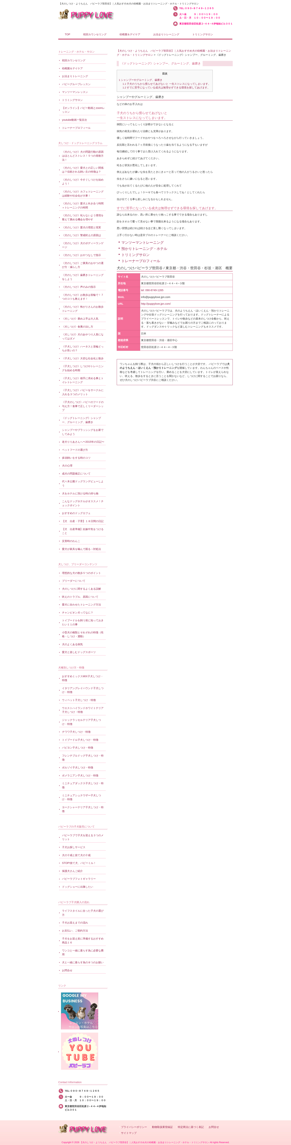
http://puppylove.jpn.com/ (156, 303)
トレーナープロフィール (140, 261)
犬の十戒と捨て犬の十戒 (76, 855)
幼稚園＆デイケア (72, 68)
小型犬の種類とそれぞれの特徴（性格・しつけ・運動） (83, 634)
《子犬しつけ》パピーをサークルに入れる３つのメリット (83, 392)
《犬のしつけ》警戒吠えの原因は (81, 235)
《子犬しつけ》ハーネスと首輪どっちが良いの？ (83, 348)
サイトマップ (129, 1133)
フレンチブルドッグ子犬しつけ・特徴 (83, 757)
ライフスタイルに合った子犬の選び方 (83, 912)
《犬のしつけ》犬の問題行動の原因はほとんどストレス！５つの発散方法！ (83, 155)
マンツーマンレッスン (75, 91)
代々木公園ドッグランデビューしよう (83, 483)
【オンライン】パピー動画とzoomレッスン (83, 110)
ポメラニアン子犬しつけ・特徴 (80, 775)
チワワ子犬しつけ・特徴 (76, 731)
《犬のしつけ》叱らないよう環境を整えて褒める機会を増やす (83, 217)
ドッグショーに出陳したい (77, 886)
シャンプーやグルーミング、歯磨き (140, 80)
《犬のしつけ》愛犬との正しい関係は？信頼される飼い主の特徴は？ (83, 169)
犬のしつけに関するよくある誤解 (81, 588)
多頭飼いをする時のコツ (76, 457)
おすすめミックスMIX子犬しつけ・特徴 (82, 678)
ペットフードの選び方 (75, 449)
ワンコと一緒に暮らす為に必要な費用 (83, 952)
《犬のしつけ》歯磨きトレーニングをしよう (83, 277)
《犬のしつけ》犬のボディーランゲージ (83, 245)
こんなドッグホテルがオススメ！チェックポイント (83, 503)
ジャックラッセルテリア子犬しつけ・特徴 (81, 721)
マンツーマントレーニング (142, 242)
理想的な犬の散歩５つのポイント (81, 572)
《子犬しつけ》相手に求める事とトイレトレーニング (83, 380)
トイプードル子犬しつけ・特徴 (80, 739)
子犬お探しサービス (73, 847)
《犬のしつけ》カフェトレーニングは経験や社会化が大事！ (83, 193)
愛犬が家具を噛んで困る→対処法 (81, 549)
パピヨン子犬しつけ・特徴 (77, 747)
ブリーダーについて (73, 580)
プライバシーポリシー (134, 1127)
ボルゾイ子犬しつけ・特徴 (77, 767)
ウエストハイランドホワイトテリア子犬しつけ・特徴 (83, 710)
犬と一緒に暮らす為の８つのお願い (83, 962)
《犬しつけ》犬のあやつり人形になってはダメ (83, 336)
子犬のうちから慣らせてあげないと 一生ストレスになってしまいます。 (167, 83)
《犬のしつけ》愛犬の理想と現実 (81, 227)
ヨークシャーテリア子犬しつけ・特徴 (83, 809)
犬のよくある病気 (72, 644)
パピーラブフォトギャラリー (79, 878)
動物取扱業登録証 (162, 1127)
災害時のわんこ (71, 541)
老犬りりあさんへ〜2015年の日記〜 (83, 441)
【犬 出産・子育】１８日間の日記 (83, 521)
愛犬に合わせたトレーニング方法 (81, 604)
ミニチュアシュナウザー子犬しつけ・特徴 (81, 797)
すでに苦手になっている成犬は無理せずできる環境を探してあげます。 (166, 87)
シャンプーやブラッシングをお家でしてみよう (83, 431)
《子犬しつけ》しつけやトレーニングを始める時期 (83, 368)
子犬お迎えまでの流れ (75, 922)
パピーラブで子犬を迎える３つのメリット (83, 837)
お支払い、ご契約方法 (75, 930)
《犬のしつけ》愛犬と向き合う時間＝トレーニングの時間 (83, 205)
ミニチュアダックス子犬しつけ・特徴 (83, 785)
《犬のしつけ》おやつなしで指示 (81, 255)
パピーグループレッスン (76, 84)
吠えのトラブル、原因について (80, 596)
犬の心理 (67, 465)
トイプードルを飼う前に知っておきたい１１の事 (83, 622)
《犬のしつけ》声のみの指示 (79, 286)
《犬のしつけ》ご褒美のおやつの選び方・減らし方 (83, 265)
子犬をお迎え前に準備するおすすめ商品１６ (83, 940)
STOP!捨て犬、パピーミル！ (79, 862)
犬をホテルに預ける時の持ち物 (80, 493)
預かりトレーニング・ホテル (144, 249)
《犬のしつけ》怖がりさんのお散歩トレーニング (83, 308)
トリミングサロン (135, 255)
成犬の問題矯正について (76, 473)
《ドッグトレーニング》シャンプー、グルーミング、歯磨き (81, 420)
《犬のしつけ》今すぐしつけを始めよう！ (83, 181)
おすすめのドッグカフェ (76, 513)
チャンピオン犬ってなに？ (77, 612)
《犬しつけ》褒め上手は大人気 (80, 318)
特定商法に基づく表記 (191, 1127)
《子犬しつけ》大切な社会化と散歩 (83, 358)
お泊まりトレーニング (75, 76)
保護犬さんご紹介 (72, 870)
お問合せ (67, 970)
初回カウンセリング (73, 60)
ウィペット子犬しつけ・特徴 (79, 700)
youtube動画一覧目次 (74, 119)
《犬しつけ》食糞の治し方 (77, 326)
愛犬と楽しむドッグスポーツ (79, 652)
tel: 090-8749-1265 (152, 290)
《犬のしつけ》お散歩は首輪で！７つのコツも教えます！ (83, 296)
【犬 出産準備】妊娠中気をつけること (83, 531)
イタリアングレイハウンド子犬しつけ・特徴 (83, 690)
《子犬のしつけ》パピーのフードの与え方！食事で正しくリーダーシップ (83, 406)
